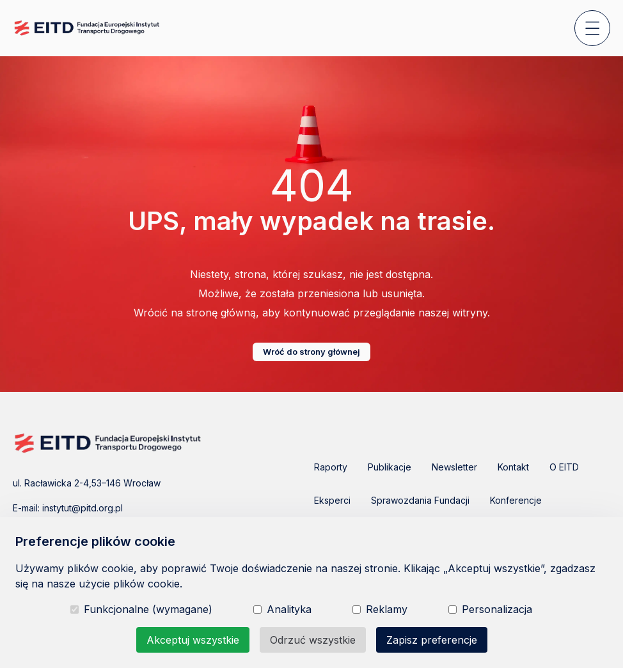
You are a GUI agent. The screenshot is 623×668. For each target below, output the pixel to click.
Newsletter (454, 467)
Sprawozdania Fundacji (420, 500)
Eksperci (332, 500)
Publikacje (389, 467)
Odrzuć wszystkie (313, 639)
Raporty (330, 467)
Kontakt (513, 467)
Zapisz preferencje (431, 639)
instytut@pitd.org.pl (82, 507)
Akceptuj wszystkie (192, 639)
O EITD (564, 467)
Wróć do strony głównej (311, 351)
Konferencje (516, 500)
